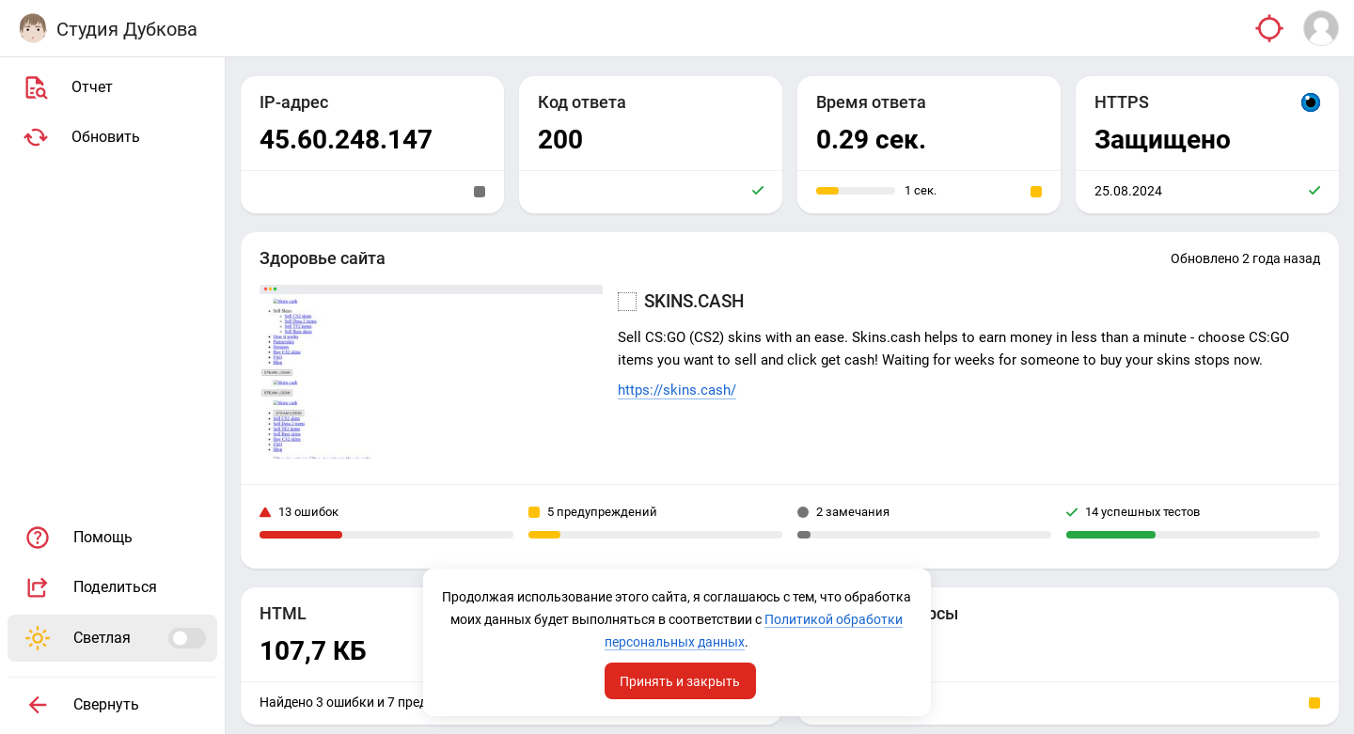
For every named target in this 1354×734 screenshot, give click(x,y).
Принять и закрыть (681, 680)
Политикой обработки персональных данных (675, 641)
